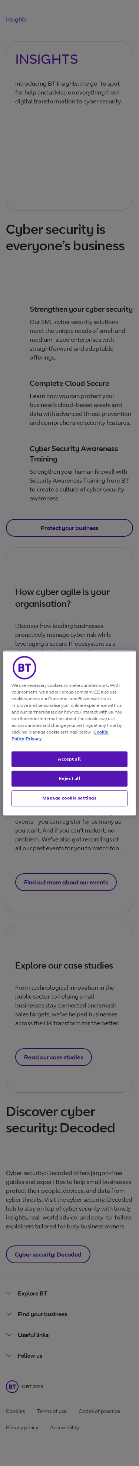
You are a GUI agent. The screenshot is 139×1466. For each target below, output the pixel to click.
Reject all (70, 778)
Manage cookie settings (69, 798)
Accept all (69, 759)
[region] (69, 733)
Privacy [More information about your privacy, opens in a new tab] (34, 738)
